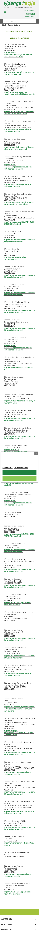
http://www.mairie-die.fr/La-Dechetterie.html (15, 258)
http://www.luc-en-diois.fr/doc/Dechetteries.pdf (15, 451)
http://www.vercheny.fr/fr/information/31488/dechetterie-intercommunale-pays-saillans (19, 709)
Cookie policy (7, 467)
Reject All (19, 478)
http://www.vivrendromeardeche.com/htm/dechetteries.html (19, 276)
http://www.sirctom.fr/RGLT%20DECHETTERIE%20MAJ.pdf (19, 73)
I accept (19, 472)
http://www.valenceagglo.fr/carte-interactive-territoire (17, 131)
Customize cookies (21, 467)
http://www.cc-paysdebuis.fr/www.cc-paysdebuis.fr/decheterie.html (19, 203)
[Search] (19, 21)
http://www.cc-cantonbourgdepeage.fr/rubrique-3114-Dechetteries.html (18, 55)
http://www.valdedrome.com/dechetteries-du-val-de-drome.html (19, 113)
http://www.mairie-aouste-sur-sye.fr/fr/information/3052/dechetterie (19, 93)
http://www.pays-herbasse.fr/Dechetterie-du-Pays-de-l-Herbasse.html (19, 733)
